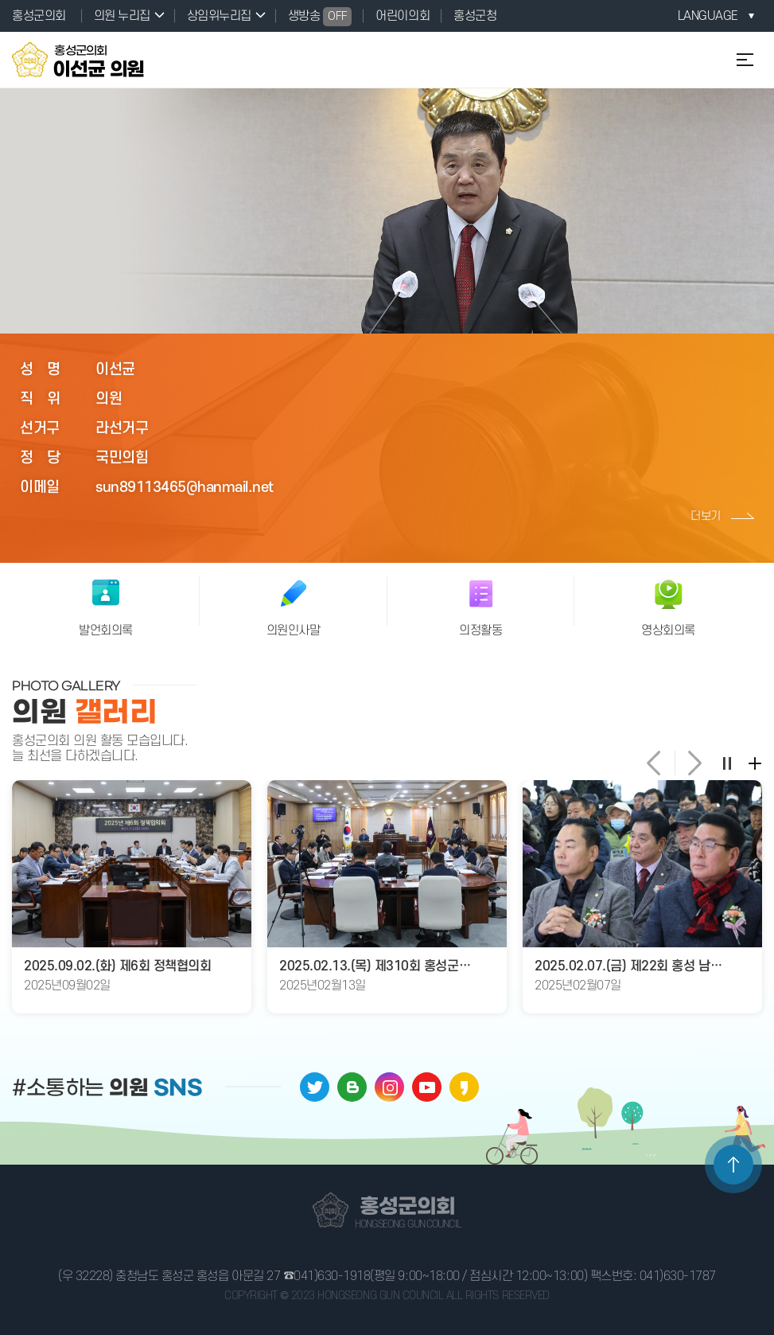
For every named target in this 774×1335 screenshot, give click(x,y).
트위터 (314, 1087)
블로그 (352, 1087)
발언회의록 (106, 630)
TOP (733, 1165)
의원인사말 (293, 630)
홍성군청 (474, 16)
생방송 (320, 16)
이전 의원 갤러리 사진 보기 (657, 763)
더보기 (705, 516)
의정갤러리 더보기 (754, 763)
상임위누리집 (219, 16)
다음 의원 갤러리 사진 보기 (692, 763)
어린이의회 (402, 16)
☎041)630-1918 (327, 1276)
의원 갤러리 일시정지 (726, 763)
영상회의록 (668, 630)
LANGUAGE (708, 16)
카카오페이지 (464, 1087)
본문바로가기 (0, 0)
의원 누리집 (122, 16)
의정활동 (480, 630)
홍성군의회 (39, 16)
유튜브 (426, 1087)
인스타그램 (389, 1087)
